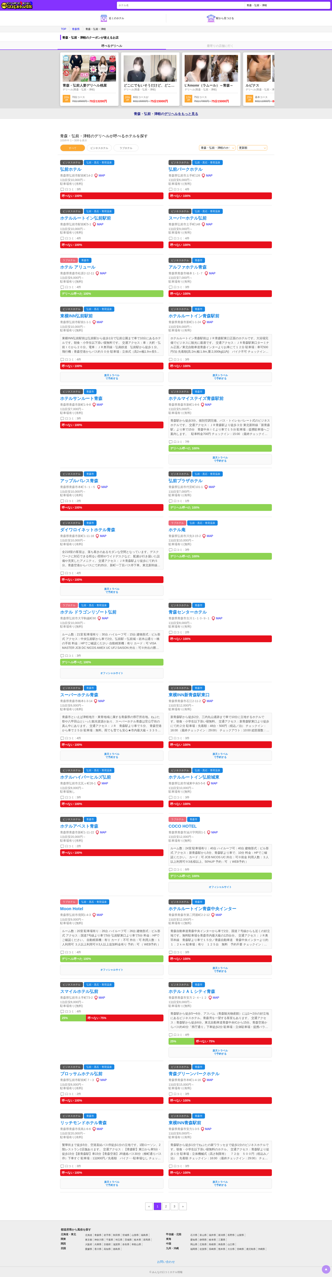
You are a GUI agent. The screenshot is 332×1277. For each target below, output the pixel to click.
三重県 (221, 1239)
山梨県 (240, 1235)
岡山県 (193, 1244)
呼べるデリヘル (111, 46)
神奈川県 (99, 1239)
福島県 (144, 1235)
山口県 (231, 1244)
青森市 (85, 260)
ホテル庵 (177, 529)
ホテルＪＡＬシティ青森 (192, 991)
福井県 (212, 1235)
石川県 (193, 1235)
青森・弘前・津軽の (166, 114)
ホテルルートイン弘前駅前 (85, 218)
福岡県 (193, 1249)
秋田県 (116, 1235)
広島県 (203, 1244)
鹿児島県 (251, 1249)
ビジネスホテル (99, 148)
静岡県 (203, 1239)
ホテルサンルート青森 (81, 398)
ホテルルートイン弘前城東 (194, 777)
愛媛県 (88, 1249)
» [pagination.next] (183, 1206)
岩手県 (107, 1235)
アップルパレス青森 (79, 480)
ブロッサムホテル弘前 (81, 1073)
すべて (72, 148)
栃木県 (137, 1239)
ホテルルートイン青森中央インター (202, 908)
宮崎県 (240, 1249)
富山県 (203, 1235)
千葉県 (109, 1239)
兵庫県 (97, 1244)
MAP (102, 175)
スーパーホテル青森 (79, 694)
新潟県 (221, 1235)
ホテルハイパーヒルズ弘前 (85, 777)
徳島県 (116, 1249)
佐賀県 (203, 1249)
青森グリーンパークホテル (194, 1073)
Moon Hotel (71, 908)
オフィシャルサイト (111, 673)
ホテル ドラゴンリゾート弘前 (90, 612)
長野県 (231, 1235)
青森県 (76, 29)
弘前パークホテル (185, 169)
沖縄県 (261, 1249)
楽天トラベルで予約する (111, 377)
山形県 (135, 1235)
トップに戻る (326, 1269)
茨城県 (128, 1239)
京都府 (107, 1244)
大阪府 (88, 1244)
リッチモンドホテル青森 (83, 1122)
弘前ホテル (70, 169)
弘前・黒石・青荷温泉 (99, 162)
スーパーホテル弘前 (188, 218)
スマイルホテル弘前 (79, 991)
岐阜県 (212, 1239)
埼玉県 (118, 1239)
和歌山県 (136, 1244)
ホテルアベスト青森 (79, 826)
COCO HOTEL (183, 826)
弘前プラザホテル (185, 480)
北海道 (88, 1235)
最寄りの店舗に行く (220, 46)
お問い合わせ (166, 1261)
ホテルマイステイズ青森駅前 (196, 398)
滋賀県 (116, 1244)
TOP (63, 29)
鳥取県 (221, 1244)
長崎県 (212, 1249)
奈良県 (125, 1244)
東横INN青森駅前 (185, 1122)
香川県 (97, 1249)
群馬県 (146, 1239)
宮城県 (125, 1235)
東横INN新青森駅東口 (189, 694)
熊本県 (221, 1249)
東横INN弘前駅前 (76, 316)
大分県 (231, 1249)
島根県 (212, 1244)
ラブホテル (126, 148)
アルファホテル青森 (188, 267)
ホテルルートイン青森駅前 (194, 316)
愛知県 (193, 1239)
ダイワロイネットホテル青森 (87, 529)
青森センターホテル (188, 612)
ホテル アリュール (77, 267)
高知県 (107, 1249)
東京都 (88, 1239)
